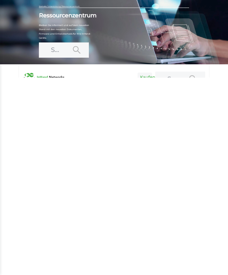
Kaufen (146, 77)
